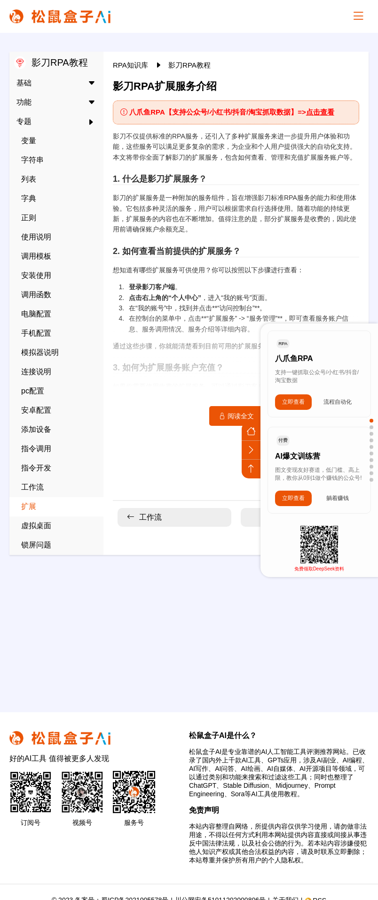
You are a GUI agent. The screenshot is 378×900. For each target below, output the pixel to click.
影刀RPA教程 (189, 65)
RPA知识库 (131, 65)
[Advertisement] (189, 627)
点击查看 (320, 112)
